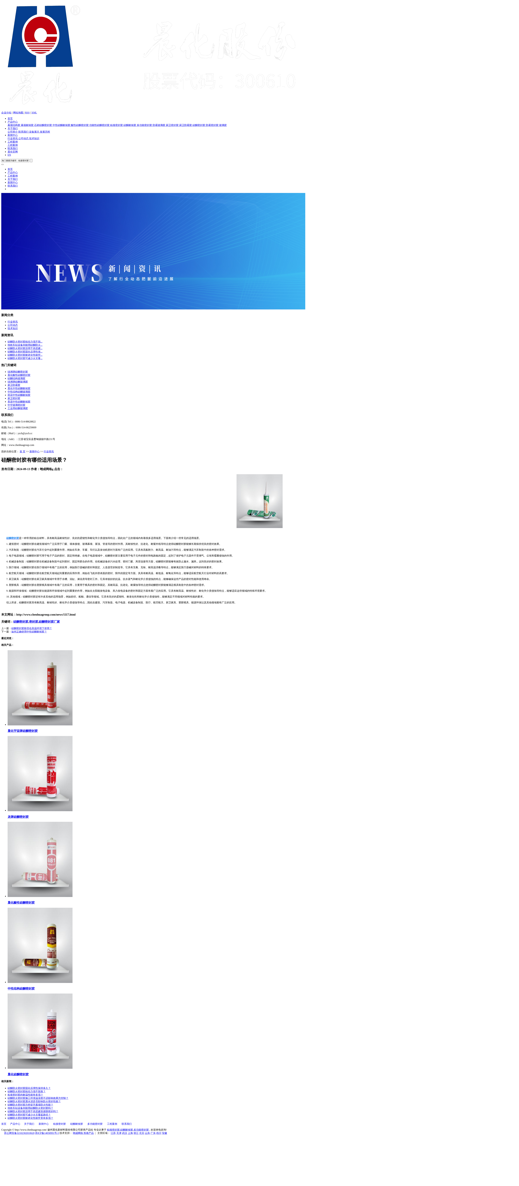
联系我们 (23, 131)
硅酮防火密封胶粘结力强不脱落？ (27, 1091)
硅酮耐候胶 (130, 125)
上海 (130, 1133)
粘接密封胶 (116, 125)
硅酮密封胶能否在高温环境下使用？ (31, 628)
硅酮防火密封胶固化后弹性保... (25, 351)
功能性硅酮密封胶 (99, 125)
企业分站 (6, 112)
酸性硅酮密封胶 (80, 125)
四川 (158, 1133)
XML (34, 112)
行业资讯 (13, 138)
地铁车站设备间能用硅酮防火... (25, 345)
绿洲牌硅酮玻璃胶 (18, 381)
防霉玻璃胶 (159, 125)
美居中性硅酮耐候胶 (19, 401)
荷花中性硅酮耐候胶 (19, 395)
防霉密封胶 (212, 125)
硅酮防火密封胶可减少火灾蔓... (25, 358)
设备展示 (34, 131)
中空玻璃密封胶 (16, 405)
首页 (10, 118)
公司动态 (23, 138)
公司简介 (13, 131)
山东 (147, 1133)
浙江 (136, 1133)
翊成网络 (78, 1133)
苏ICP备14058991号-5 (47, 1133)
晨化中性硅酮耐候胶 (19, 388)
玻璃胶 (223, 125)
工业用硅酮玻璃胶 (18, 408)
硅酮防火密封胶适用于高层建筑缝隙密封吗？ (33, 1111)
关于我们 (13, 128)
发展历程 (45, 131)
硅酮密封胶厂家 (49, 621)
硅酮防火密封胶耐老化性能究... (25, 355)
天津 (118, 1133)
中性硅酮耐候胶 (62, 125)
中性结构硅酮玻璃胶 (19, 391)
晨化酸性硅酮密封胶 (19, 375)
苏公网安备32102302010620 (19, 1133)
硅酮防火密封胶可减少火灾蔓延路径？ (29, 1114)
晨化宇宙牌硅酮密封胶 (23, 731)
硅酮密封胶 (199, 125)
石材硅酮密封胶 (43, 125)
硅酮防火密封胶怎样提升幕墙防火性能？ (30, 1104)
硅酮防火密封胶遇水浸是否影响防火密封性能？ (34, 1101)
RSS (27, 112)
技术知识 (34, 138)
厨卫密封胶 (172, 125)
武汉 (124, 1133)
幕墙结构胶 (14, 125)
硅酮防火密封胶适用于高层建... (25, 348)
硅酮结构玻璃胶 (16, 378)
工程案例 (13, 141)
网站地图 (18, 112)
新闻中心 (13, 135)
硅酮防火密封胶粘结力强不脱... (25, 341)
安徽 (164, 1133)
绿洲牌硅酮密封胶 (18, 371)
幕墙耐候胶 (27, 125)
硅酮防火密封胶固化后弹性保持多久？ (29, 1088)
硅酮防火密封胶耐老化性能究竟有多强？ (30, 1118)
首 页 (22, 451)
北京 (141, 1133)
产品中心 (13, 121)
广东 (153, 1133)
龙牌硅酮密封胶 (18, 816)
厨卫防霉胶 (186, 125)
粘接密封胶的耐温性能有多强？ (25, 1094)
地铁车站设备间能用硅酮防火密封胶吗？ (30, 1108)
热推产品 (89, 1133)
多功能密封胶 (145, 125)
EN (9, 155)
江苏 (113, 1133)
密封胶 (33, 621)
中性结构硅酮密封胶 (21, 988)
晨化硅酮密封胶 (18, 1074)
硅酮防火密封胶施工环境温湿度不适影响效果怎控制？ (38, 1098)
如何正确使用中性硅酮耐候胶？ (29, 631)
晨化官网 (13, 151)
